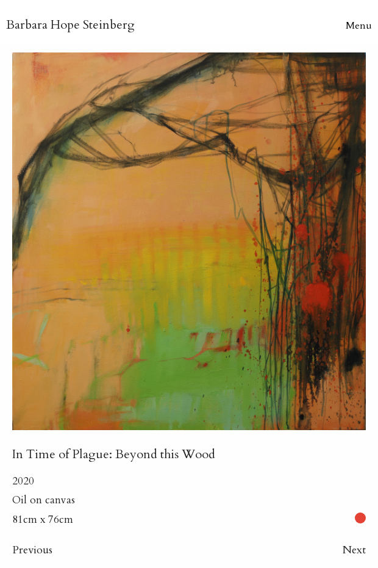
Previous (32, 550)
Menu (359, 25)
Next (354, 550)
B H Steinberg (70, 24)
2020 (23, 481)
